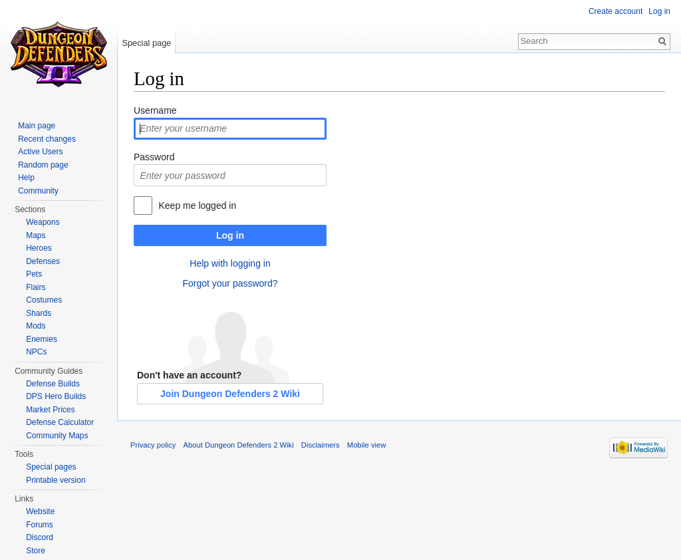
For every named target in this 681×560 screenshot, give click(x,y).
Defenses (43, 261)
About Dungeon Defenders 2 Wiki (239, 445)
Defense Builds (53, 383)
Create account (615, 11)
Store (35, 550)
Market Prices (50, 409)
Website (40, 511)
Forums (39, 524)
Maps (35, 235)
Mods (35, 326)
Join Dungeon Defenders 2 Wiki (230, 393)
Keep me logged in (197, 205)
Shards (38, 313)
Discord (39, 537)
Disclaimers (320, 445)
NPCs (36, 351)
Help (26, 177)
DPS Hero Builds (56, 396)
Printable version (55, 480)
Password (154, 157)
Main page (36, 125)
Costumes (44, 300)
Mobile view (366, 445)
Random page (43, 165)
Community (38, 191)
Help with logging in (230, 263)
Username (155, 110)
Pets (34, 274)
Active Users (40, 151)
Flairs (35, 287)
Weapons (42, 222)
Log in (230, 235)
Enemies (41, 339)
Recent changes (47, 139)
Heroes (39, 248)
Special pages (51, 467)
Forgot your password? (229, 283)
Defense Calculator (60, 422)
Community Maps (57, 435)
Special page (146, 43)
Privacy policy (153, 445)
